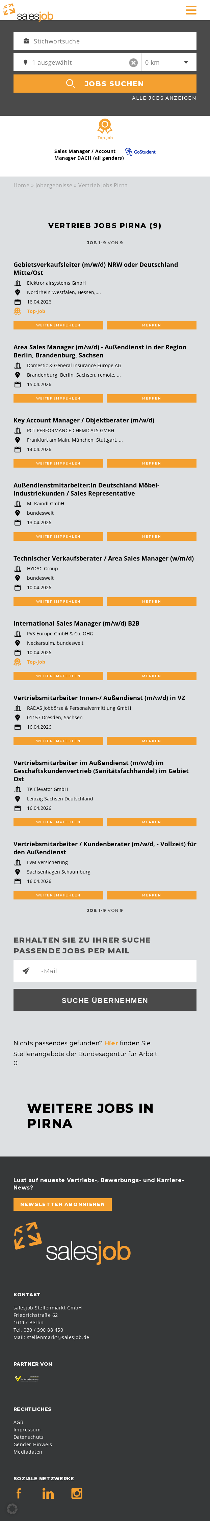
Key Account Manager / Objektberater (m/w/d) (84, 420)
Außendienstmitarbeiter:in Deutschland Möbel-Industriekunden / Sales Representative (86, 489)
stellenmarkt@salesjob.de (58, 1337)
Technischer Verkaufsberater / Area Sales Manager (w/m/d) (104, 558)
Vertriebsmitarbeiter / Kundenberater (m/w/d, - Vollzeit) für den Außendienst (105, 848)
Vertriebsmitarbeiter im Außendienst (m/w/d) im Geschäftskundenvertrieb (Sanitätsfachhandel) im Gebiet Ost (101, 771)
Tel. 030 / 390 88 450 (38, 1330)
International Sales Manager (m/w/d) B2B (76, 623)
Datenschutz (29, 1437)
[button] (12, 1509)
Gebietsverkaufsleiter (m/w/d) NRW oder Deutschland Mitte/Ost (96, 268)
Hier (111, 1043)
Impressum (27, 1429)
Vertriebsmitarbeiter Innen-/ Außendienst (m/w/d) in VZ (99, 698)
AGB (18, 1422)
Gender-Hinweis (33, 1444)
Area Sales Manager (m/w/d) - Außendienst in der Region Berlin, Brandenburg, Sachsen (100, 351)
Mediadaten (28, 1452)
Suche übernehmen (105, 1000)
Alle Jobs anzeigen (164, 98)
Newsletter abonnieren (62, 1204)
